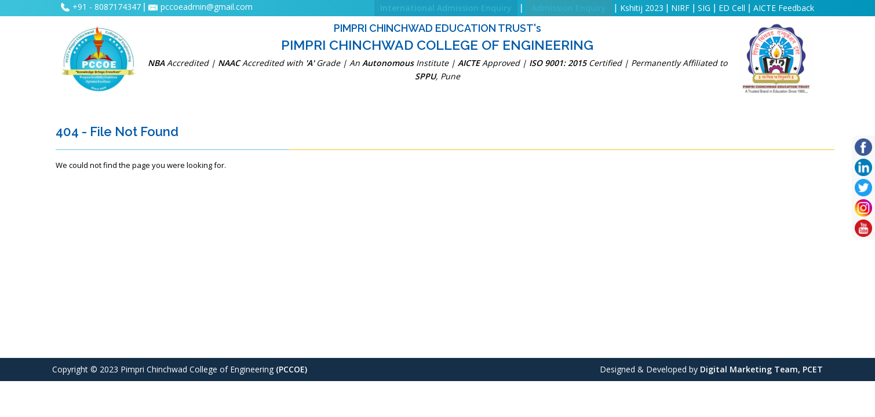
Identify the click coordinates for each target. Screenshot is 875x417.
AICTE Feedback (783, 7)
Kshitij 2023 (641, 7)
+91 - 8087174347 (107, 6)
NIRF (680, 7)
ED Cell (732, 7)
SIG (704, 7)
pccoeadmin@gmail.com (207, 6)
